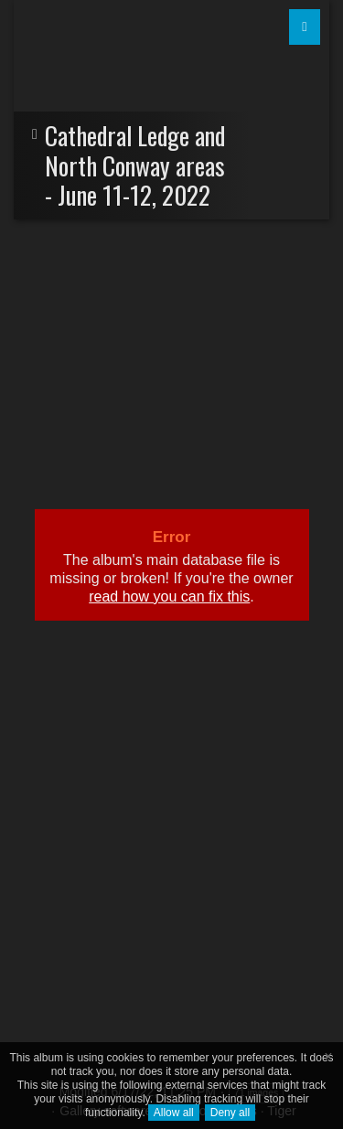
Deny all (230, 1112)
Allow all (174, 1112)
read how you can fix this (169, 596)
